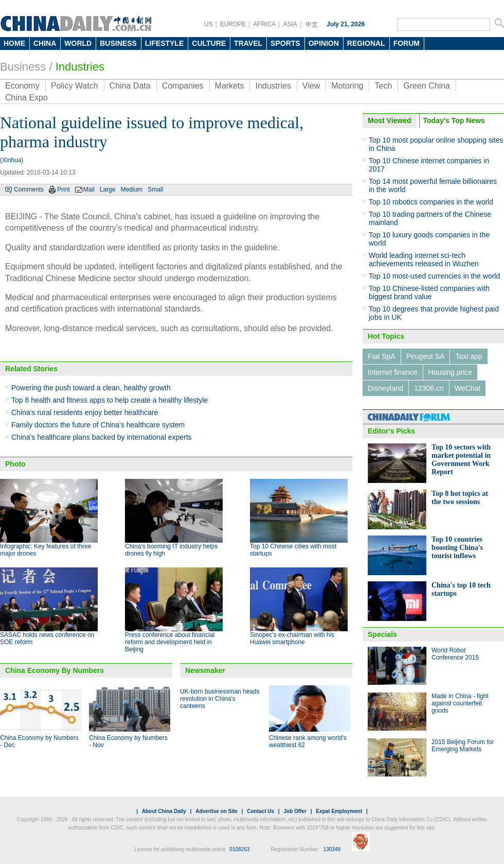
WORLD (78, 43)
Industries (80, 66)
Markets (229, 85)
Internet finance (393, 372)
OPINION (324, 43)
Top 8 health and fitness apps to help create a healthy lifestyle (109, 400)
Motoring (347, 85)
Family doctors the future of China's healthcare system (98, 425)
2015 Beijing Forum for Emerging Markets (462, 745)
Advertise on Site (216, 811)
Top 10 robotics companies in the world (431, 202)
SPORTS (285, 43)
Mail (89, 189)
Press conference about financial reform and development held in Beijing (169, 642)
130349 (331, 849)
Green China (426, 85)
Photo (15, 464)
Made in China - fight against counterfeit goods (460, 703)
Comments (29, 189)
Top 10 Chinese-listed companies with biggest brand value (429, 292)
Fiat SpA (381, 356)
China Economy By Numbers (54, 670)
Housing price (450, 372)
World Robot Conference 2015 (455, 654)
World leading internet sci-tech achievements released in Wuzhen (424, 259)
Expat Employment (339, 811)
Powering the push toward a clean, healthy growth (91, 388)
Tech (383, 85)
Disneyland (385, 388)
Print (63, 189)
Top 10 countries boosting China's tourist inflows (457, 547)
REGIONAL (366, 43)
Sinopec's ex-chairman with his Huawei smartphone (292, 638)
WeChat (467, 388)
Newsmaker (205, 670)
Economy (22, 85)
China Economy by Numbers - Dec (39, 741)
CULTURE (209, 43)
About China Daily (164, 811)
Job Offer (294, 811)
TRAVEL (248, 43)
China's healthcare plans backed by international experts (101, 437)
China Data (130, 85)
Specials (382, 634)
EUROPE (233, 24)
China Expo (26, 97)
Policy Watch (74, 85)
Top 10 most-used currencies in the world (434, 276)
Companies (183, 85)
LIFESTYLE (164, 43)
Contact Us (260, 811)
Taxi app (468, 356)
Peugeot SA (425, 356)
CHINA (44, 43)
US (208, 24)
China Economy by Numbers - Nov (128, 741)
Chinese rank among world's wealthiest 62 (308, 741)
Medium (131, 189)
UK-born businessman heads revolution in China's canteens (220, 699)
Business (23, 66)
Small (155, 189)
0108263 (239, 849)
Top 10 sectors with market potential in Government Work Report (461, 459)
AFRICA (264, 24)
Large (108, 189)
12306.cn (429, 388)
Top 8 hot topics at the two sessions (459, 498)
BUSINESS (118, 43)
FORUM (406, 43)
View (311, 85)
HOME (14, 43)
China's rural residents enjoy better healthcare (84, 412)
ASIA (290, 24)
